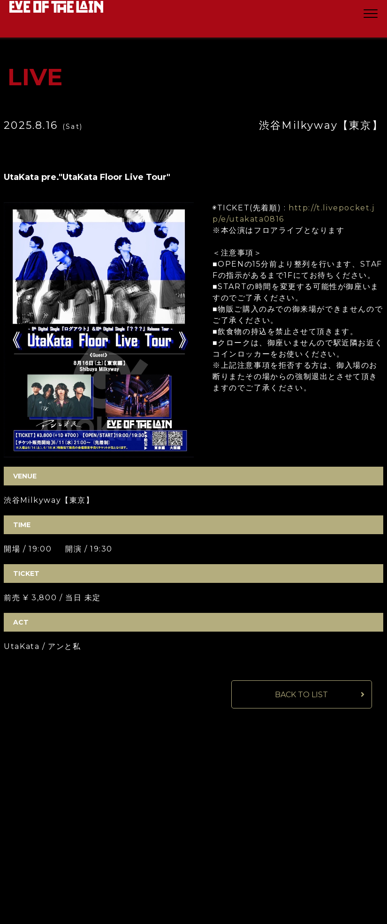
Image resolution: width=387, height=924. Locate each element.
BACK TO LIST (301, 694)
